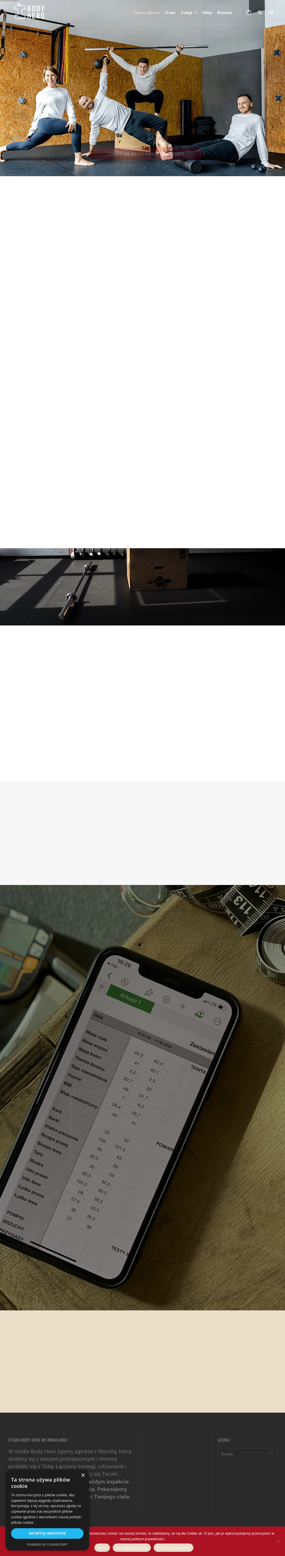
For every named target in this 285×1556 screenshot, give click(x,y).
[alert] (47, 1510)
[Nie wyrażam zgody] (278, 1541)
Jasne (102, 1548)
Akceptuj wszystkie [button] (47, 1533)
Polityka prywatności (173, 1548)
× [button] (83, 1475)
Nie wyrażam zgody (132, 1548)
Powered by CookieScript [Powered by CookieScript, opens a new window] (47, 1544)
